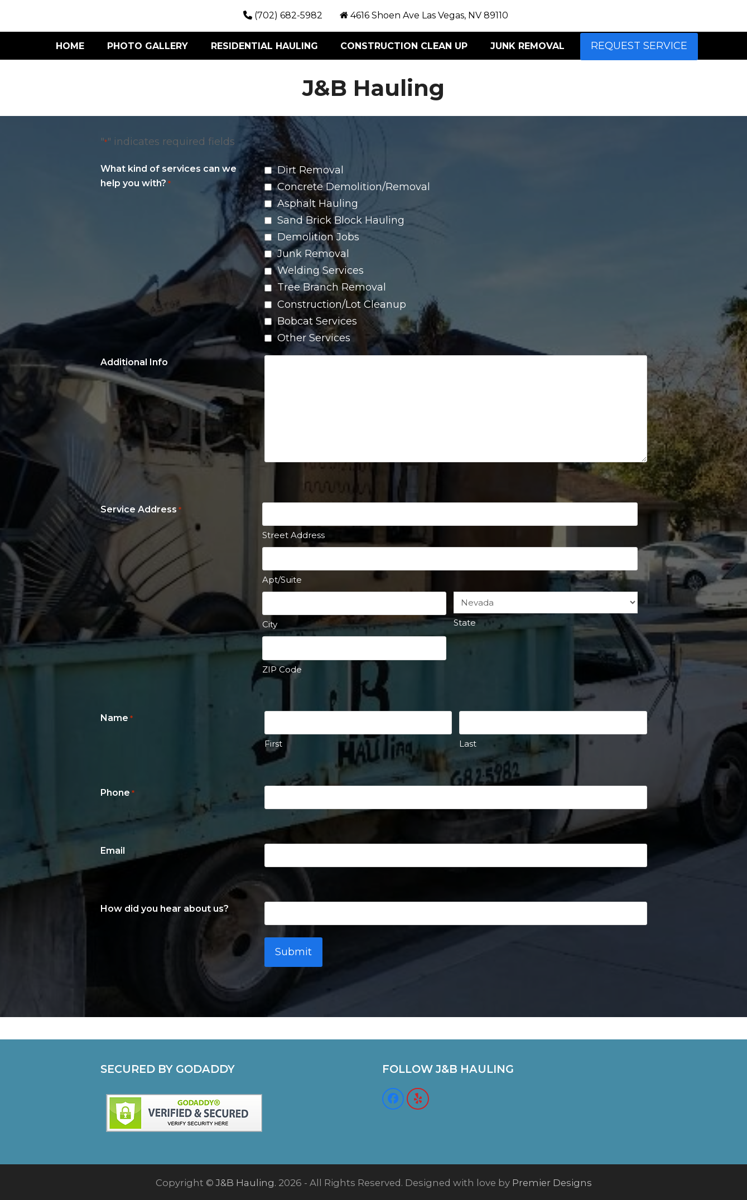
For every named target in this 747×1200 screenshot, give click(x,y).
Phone (117, 793)
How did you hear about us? (164, 908)
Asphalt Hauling (317, 203)
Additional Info (134, 362)
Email (112, 850)
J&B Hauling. (246, 1181)
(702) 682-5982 (288, 15)
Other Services (313, 338)
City (269, 624)
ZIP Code (282, 669)
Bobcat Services (317, 321)
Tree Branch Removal (331, 287)
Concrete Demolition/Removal (353, 187)
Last (467, 743)
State (465, 622)
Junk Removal (313, 254)
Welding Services (320, 270)
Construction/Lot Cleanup (341, 304)
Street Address (293, 535)
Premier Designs (552, 1181)
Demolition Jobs (318, 237)
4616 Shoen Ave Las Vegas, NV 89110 (429, 15)
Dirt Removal (310, 170)
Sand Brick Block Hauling (340, 220)
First (273, 743)
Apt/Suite (282, 579)
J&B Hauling (373, 87)
